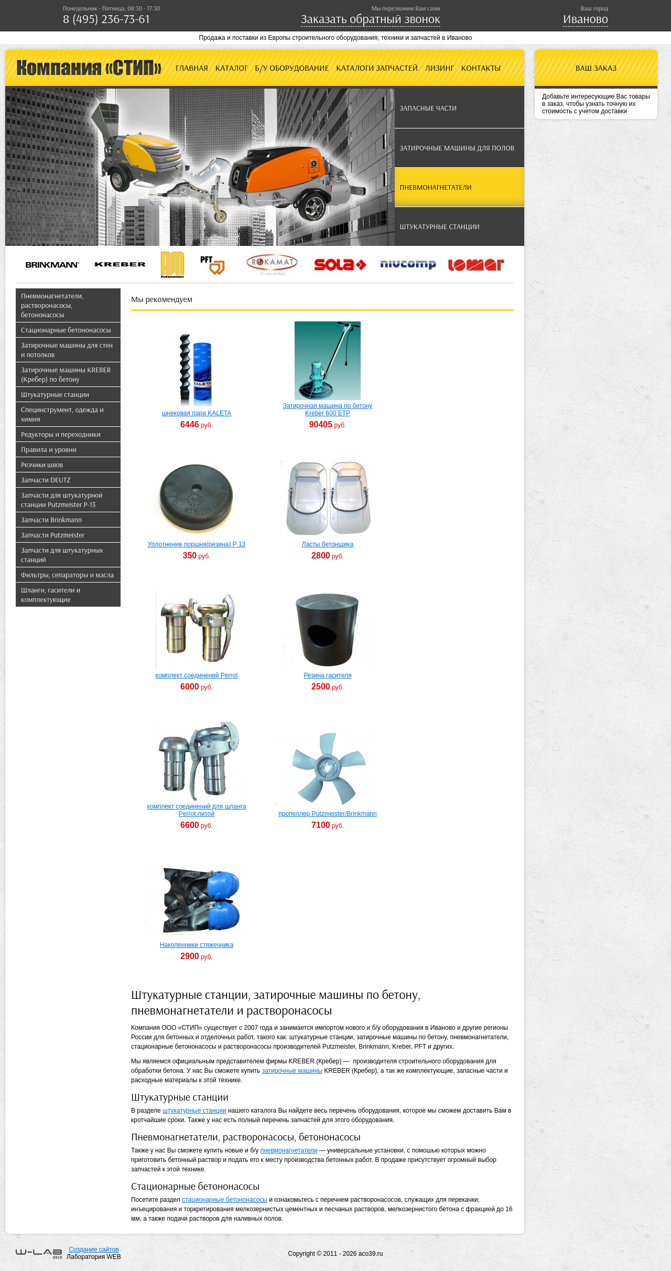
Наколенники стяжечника (196, 945)
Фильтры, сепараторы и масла (67, 574)
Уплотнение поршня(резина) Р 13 (196, 544)
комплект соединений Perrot (197, 675)
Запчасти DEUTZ (46, 479)
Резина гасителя (327, 675)
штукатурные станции (194, 1110)
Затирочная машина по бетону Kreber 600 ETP (327, 409)
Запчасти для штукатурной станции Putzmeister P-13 (62, 499)
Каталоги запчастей (377, 67)
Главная (192, 67)
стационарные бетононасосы (224, 1199)
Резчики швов (42, 464)
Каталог (231, 67)
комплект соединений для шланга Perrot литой (196, 810)
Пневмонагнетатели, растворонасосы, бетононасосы (52, 305)
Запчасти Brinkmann (51, 519)
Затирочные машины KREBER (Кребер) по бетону (66, 374)
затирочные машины (292, 1070)
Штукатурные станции (55, 394)
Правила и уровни (49, 449)
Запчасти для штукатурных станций (62, 554)
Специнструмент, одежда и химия (62, 414)
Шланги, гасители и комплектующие (50, 594)
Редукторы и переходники (61, 434)
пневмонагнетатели (289, 1150)
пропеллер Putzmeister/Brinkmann (327, 813)
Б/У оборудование (292, 67)
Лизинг (439, 67)
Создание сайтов (93, 1249)
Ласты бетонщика (327, 544)
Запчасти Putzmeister (52, 535)
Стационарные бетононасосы (66, 330)
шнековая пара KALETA (197, 413)
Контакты (481, 67)
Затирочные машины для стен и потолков (67, 349)
